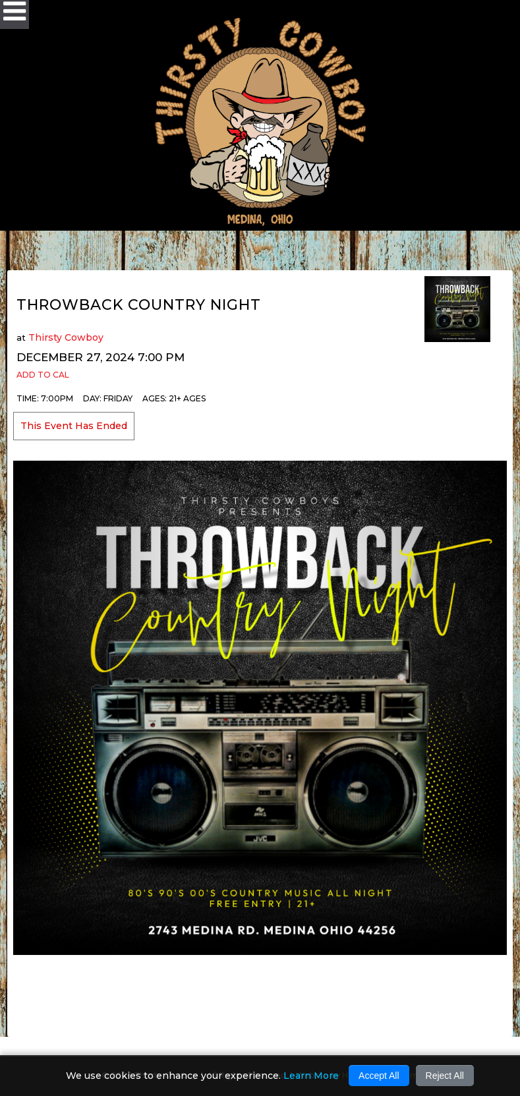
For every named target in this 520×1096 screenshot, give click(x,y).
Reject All (445, 1075)
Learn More (311, 1076)
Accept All (379, 1075)
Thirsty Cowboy (65, 337)
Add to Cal (42, 375)
